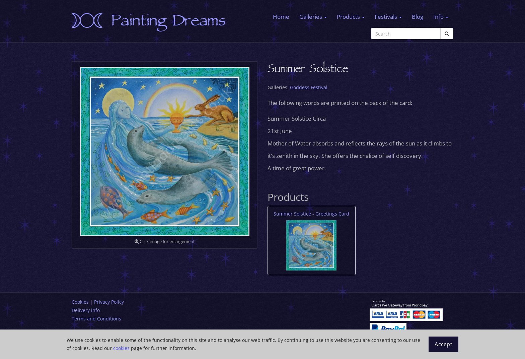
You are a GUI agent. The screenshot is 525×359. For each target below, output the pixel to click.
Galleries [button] (313, 16)
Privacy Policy (109, 302)
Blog (417, 16)
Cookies (80, 302)
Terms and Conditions (96, 318)
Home (281, 16)
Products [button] (351, 16)
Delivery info (86, 310)
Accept (443, 344)
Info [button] (440, 16)
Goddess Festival (308, 87)
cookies (121, 348)
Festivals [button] (388, 16)
